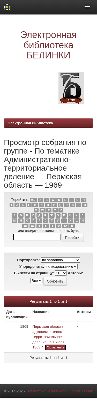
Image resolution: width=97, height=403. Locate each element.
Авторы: (75, 273)
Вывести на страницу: (34, 273)
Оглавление (55, 347)
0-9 (33, 199)
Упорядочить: (31, 266)
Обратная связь (82, 391)
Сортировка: (28, 260)
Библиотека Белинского (45, 391)
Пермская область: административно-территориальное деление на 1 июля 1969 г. (48, 336)
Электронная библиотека (30, 123)
